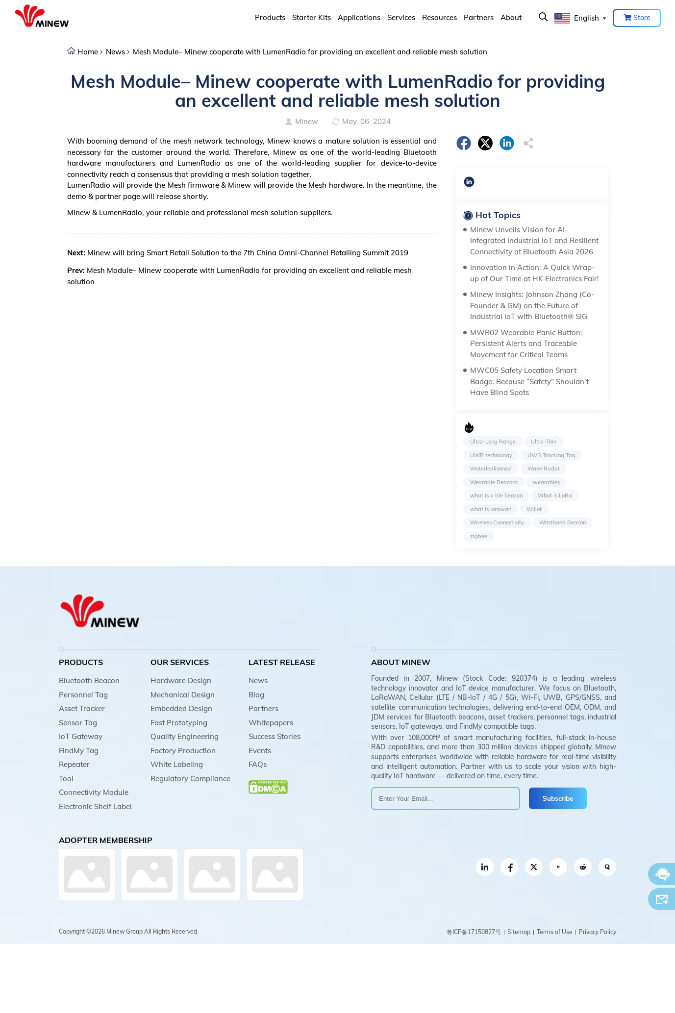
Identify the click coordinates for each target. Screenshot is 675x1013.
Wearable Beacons (494, 482)
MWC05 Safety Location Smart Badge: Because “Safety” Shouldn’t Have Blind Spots (529, 381)
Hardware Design (180, 680)
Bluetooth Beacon (89, 680)
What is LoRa (555, 495)
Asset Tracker (82, 708)
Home (87, 51)
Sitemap (518, 932)
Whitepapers (271, 722)
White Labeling (176, 764)
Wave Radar (543, 468)
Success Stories (274, 736)
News (115, 51)
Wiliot (534, 509)
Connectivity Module (93, 792)
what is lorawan (490, 509)
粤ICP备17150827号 (474, 932)
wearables (546, 482)
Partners (479, 17)
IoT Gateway (80, 736)
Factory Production (183, 750)
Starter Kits (311, 17)
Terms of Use (555, 932)
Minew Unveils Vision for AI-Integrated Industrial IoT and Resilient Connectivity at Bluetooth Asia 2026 (534, 240)
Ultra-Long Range (493, 441)
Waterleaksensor (491, 468)
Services (401, 17)
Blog (256, 694)
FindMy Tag (79, 750)
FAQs (258, 764)
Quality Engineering (184, 736)
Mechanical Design (182, 694)
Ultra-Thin (543, 441)
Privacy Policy (597, 932)
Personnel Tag (83, 694)
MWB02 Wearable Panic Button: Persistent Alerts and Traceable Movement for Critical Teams (526, 343)
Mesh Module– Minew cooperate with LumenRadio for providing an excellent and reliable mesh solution (310, 51)
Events (260, 750)
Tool (66, 778)
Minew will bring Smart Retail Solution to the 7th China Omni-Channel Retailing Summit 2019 (247, 252)
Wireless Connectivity (497, 522)
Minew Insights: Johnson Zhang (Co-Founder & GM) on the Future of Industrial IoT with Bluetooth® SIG (532, 305)
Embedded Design (181, 708)
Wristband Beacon (562, 522)
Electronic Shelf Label (95, 806)
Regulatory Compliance (190, 778)
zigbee (478, 536)
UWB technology (491, 455)
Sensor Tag (78, 722)
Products (270, 17)
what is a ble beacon (496, 495)
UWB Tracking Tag (551, 455)
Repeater (74, 764)
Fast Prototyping (178, 722)
